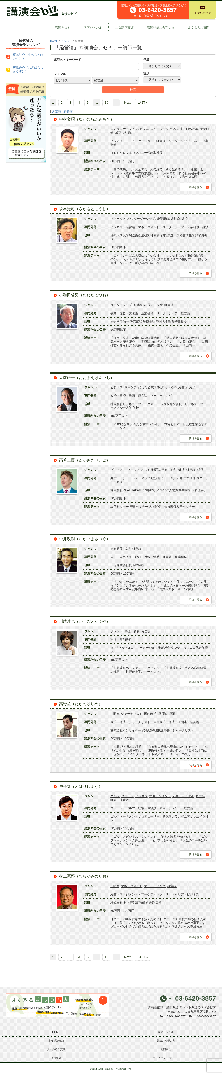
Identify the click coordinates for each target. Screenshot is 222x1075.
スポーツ (127, 796)
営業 (164, 470)
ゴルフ (115, 796)
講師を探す (62, 27)
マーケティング (135, 387)
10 (106, 102)
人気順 (56, 111)
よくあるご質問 (198, 27)
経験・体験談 (119, 800)
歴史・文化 (155, 305)
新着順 (68, 111)
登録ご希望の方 (166, 1040)
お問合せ (166, 1049)
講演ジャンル (93, 27)
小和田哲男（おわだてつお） (84, 295)
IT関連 (114, 713)
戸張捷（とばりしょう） (80, 786)
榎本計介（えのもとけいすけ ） (28, 56)
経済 (185, 218)
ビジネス (66, 40)
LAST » (143, 102)
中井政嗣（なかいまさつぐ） (84, 539)
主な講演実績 (124, 27)
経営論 (127, 132)
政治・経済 (169, 387)
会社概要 (56, 1057)
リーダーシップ (164, 129)
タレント (116, 631)
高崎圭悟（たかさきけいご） (84, 460)
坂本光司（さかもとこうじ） (84, 209)
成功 (118, 132)
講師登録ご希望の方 (161, 27)
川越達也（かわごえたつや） (84, 621)
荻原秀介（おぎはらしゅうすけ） (28, 69)
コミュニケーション (124, 129)
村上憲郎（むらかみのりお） (84, 876)
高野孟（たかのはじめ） (80, 704)
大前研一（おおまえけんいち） (86, 378)
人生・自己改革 (187, 129)
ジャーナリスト (131, 713)
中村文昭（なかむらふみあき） (86, 119)
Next (127, 102)
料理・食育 (132, 631)
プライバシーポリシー (166, 1057)
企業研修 (163, 218)
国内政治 (150, 713)
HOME (54, 40)
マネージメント (121, 218)
